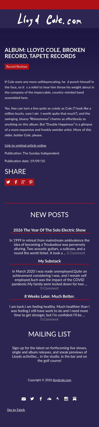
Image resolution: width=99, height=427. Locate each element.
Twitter (32, 399)
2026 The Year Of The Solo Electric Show (49, 229)
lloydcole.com (62, 380)
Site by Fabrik (16, 410)
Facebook (40, 399)
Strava (57, 399)
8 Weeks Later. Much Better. (49, 296)
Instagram (66, 399)
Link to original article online (25, 145)
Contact (23, 399)
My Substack (49, 261)
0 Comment (76, 253)
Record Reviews (16, 66)
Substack (74, 399)
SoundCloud (49, 399)
